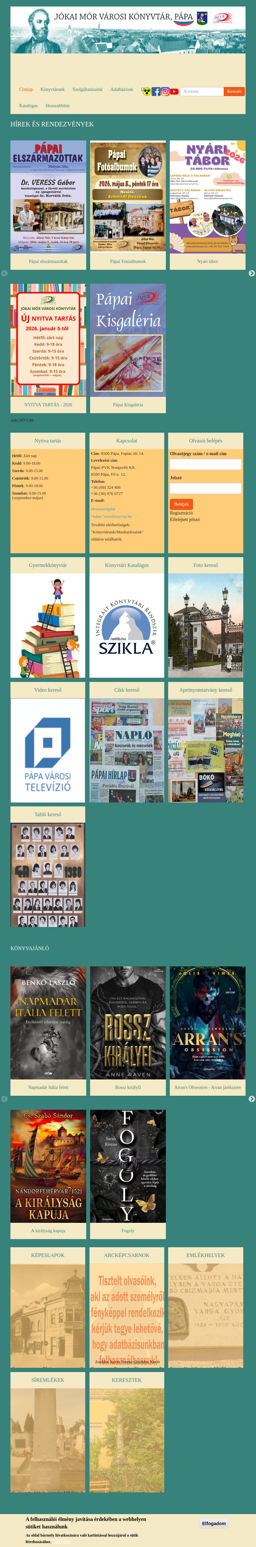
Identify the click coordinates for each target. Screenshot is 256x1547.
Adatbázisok (121, 89)
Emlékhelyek (205, 1255)
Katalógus (28, 105)
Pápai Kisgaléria (128, 404)
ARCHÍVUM (22, 420)
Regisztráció (181, 513)
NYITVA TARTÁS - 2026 (48, 404)
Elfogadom (214, 1523)
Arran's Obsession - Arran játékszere (207, 1087)
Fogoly (128, 1230)
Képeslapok (47, 1255)
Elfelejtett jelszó (185, 519)
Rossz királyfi (128, 1087)
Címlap (26, 89)
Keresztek (127, 1380)
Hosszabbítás (58, 105)
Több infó (62, 1541)
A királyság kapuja (48, 1230)
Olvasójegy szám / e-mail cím (198, 453)
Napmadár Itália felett (48, 1087)
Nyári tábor (207, 261)
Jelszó (176, 477)
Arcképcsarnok (127, 1255)
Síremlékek (47, 1380)
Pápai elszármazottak (48, 261)
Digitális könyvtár (157, 89)
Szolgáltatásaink (87, 89)
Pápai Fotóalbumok (128, 261)
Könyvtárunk (52, 89)
